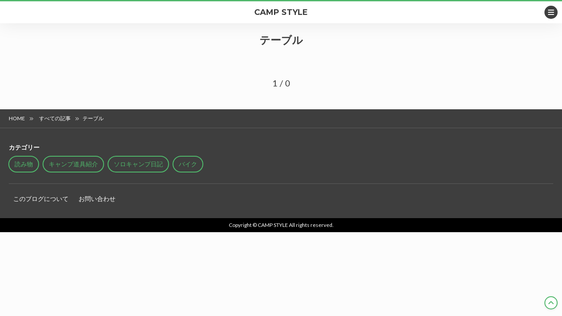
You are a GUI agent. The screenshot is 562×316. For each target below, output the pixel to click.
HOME (17, 118)
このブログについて (40, 198)
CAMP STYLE (281, 12)
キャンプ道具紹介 (73, 164)
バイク (188, 164)
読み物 (23, 164)
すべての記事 (55, 118)
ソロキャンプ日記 (138, 164)
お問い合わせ (97, 198)
